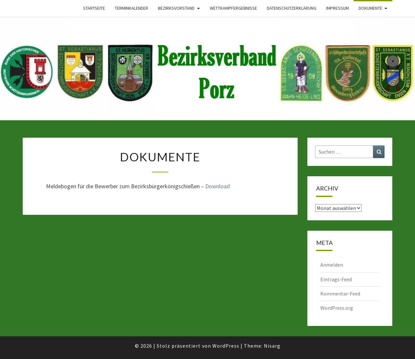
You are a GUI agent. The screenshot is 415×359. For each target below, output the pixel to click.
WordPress (225, 345)
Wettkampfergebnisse (233, 8)
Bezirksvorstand (176, 8)
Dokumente (370, 8)
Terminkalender (131, 8)
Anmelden (331, 264)
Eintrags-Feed (336, 279)
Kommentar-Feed (340, 293)
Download (217, 186)
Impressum (337, 8)
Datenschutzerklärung (291, 8)
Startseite (94, 8)
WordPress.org (336, 308)
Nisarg (272, 345)
